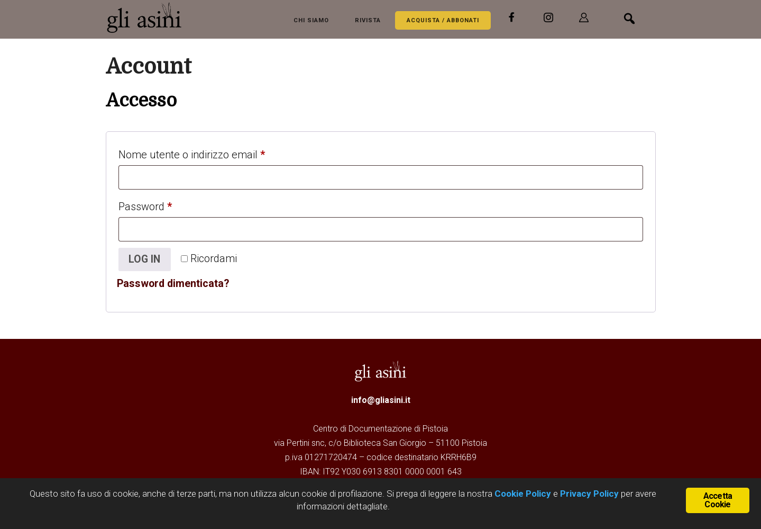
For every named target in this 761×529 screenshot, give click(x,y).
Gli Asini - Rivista (148, 17)
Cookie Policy (521, 493)
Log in (145, 259)
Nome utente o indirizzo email (212, 152)
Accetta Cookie (717, 500)
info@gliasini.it (380, 401)
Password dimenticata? (174, 283)
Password (165, 204)
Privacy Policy (589, 493)
